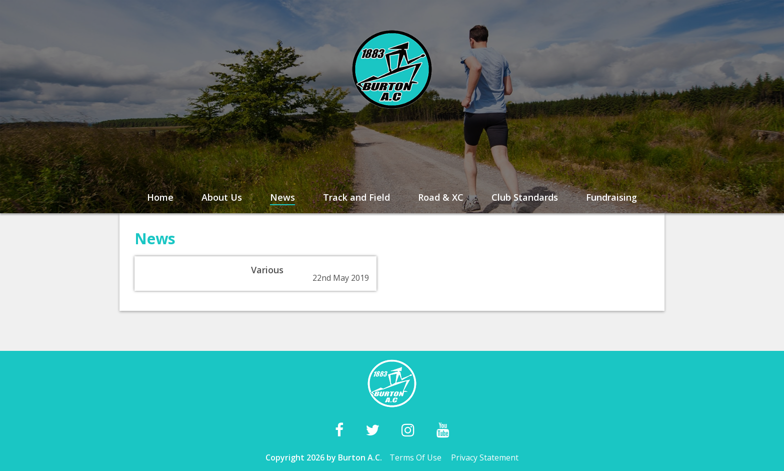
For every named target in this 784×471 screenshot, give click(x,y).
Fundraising (611, 197)
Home (160, 197)
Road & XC (441, 197)
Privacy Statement (484, 457)
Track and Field (356, 197)
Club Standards (525, 197)
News (282, 197)
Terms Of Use (416, 457)
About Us (222, 197)
